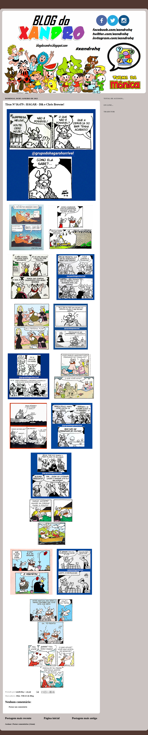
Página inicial (52, 718)
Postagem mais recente (18, 718)
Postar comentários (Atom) (24, 724)
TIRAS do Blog (27, 696)
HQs (18, 696)
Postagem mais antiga (84, 718)
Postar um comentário (18, 707)
